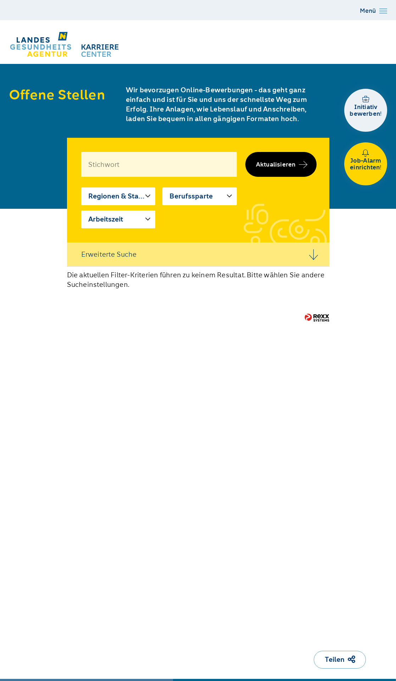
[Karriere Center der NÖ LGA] (65, 44)
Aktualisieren (276, 164)
